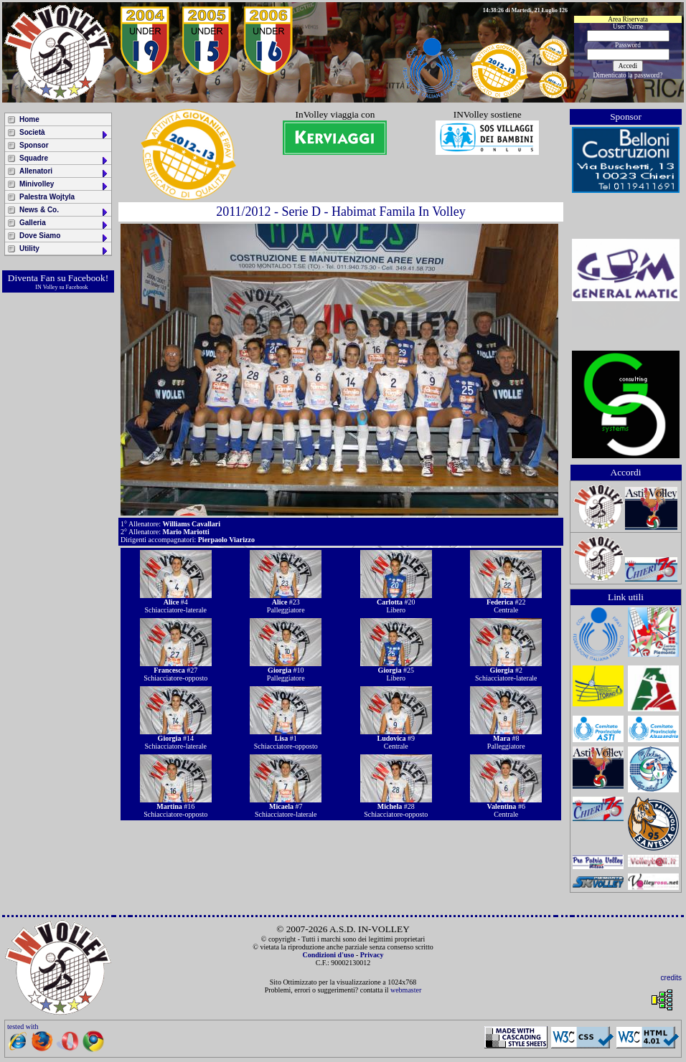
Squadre (64, 159)
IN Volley (46, 287)
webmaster (405, 990)
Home (29, 119)
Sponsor (34, 145)
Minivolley (64, 185)
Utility (64, 250)
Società (64, 133)
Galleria (64, 224)
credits (671, 978)
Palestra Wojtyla (47, 197)
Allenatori (64, 172)
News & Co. (64, 211)
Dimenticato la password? (628, 75)
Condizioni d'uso (328, 955)
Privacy (372, 955)
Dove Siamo (64, 237)
